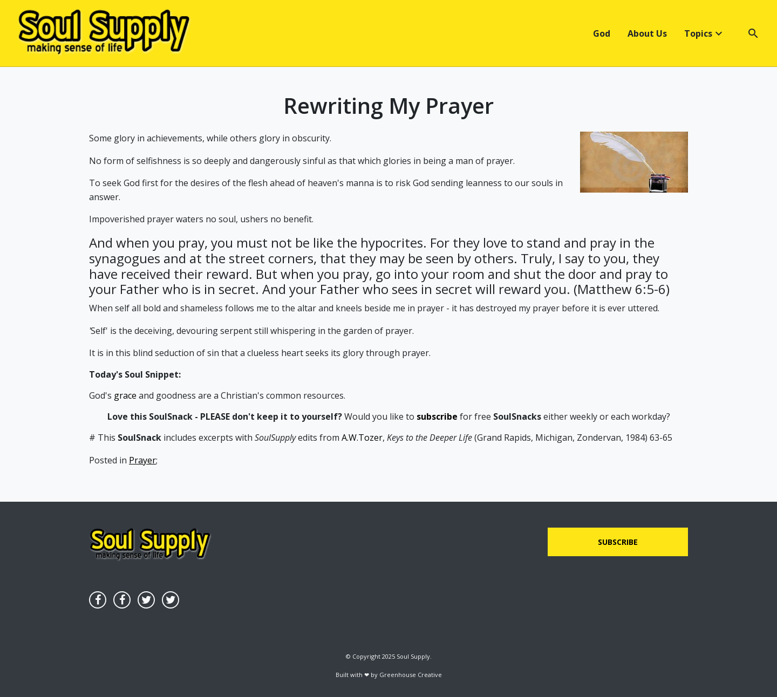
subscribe (437, 416)
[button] (747, 33)
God (601, 33)
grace (125, 395)
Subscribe (618, 542)
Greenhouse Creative (410, 675)
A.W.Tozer (362, 437)
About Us (647, 33)
